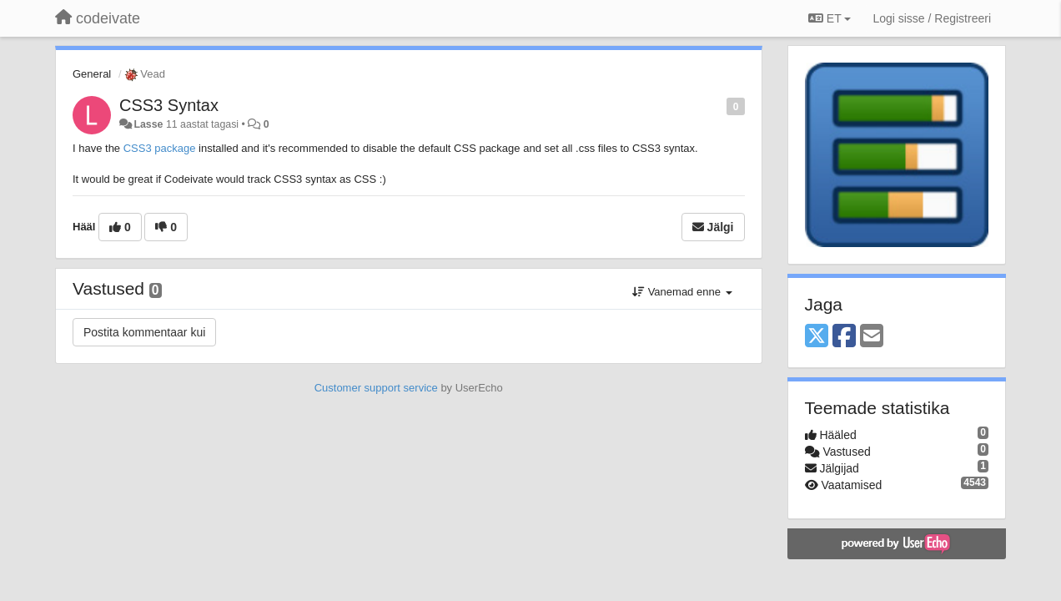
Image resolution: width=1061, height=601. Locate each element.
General (92, 74)
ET (829, 18)
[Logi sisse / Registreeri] (932, 18)
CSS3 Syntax (169, 105)
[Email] (871, 336)
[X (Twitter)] (816, 336)
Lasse (148, 124)
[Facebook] (844, 336)
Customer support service (376, 387)
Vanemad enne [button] (682, 291)
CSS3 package (159, 148)
